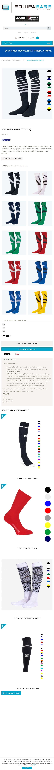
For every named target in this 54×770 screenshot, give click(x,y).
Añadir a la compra (27, 349)
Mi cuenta (20, 38)
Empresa (26, 33)
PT (28, 24)
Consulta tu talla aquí (12, 158)
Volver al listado (11, 693)
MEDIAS (23, 60)
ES (25, 24)
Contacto (33, 33)
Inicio (19, 33)
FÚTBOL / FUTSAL (5, 60)
